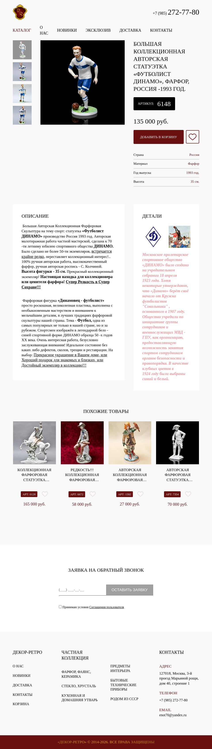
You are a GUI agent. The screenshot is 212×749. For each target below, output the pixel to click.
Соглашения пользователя (106, 607)
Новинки (22, 675)
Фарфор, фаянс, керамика (76, 674)
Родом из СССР (124, 699)
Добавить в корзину (158, 137)
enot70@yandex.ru (172, 715)
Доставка (22, 685)
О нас (18, 666)
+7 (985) (176, 12)
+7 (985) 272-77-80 (173, 700)
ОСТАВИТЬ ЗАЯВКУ (130, 590)
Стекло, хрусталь (79, 686)
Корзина (21, 704)
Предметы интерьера (120, 668)
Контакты (22, 695)
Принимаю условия (91, 607)
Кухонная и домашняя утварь (80, 698)
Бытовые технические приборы (124, 684)
